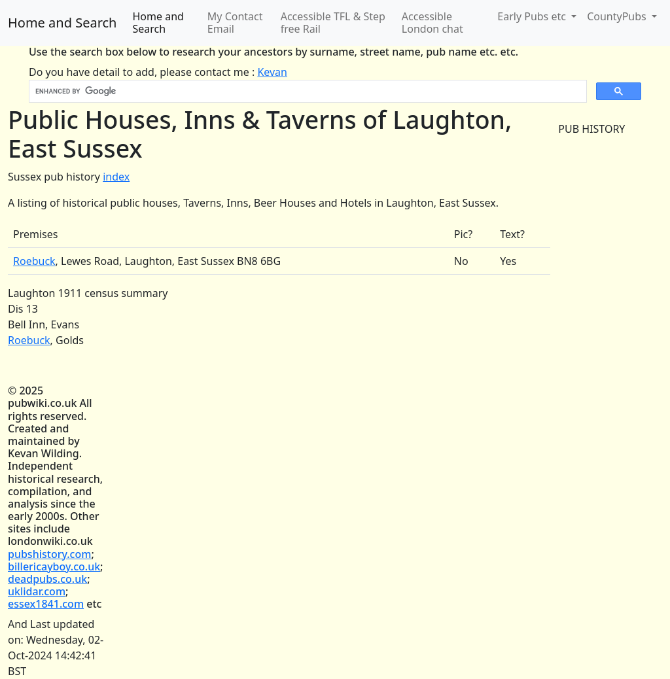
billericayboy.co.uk (54, 566)
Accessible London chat (432, 22)
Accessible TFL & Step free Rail (333, 22)
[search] (306, 91)
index (116, 176)
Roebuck (34, 261)
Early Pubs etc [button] (533, 16)
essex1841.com (46, 604)
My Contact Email (235, 22)
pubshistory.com (49, 554)
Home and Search (62, 22)
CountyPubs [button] (618, 16)
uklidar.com (36, 591)
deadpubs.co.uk (47, 579)
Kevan (272, 72)
